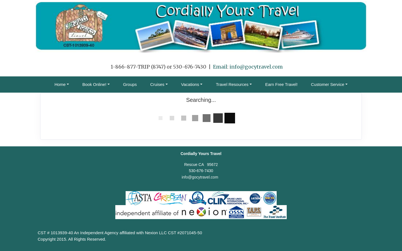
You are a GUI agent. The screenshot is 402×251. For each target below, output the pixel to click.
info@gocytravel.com (256, 67)
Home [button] (60, 84)
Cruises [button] (157, 84)
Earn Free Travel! (281, 84)
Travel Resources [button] (232, 84)
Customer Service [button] (327, 84)
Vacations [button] (190, 84)
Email (220, 67)
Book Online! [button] (94, 84)
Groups (130, 84)
